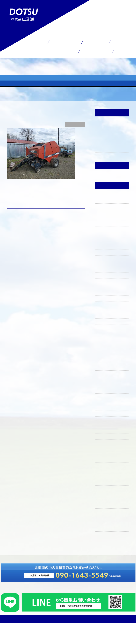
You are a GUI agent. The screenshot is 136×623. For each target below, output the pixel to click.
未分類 (99, 175)
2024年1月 (101, 321)
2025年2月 (102, 252)
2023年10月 (102, 338)
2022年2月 (102, 442)
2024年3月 (101, 309)
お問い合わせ (96, 50)
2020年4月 (102, 516)
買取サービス (65, 41)
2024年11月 (102, 269)
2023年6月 (101, 355)
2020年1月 (101, 522)
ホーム (36, 41)
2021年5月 (101, 482)
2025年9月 (102, 211)
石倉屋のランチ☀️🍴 (108, 149)
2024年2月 (101, 315)
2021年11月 (102, 453)
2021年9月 (101, 465)
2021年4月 (101, 488)
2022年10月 (102, 396)
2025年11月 (102, 200)
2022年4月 (102, 430)
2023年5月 (101, 361)
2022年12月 (102, 384)
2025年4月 (101, 240)
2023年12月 (102, 327)
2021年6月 (101, 476)
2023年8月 (101, 350)
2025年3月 (101, 246)
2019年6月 (101, 539)
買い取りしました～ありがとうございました (111, 135)
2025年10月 (102, 206)
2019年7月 (101, 534)
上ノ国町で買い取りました (111, 155)
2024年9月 (101, 281)
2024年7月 (101, 286)
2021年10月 (102, 459)
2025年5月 (102, 234)
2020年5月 (102, 511)
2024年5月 (101, 298)
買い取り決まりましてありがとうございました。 (111, 125)
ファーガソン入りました (110, 143)
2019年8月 (101, 528)
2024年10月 (102, 275)
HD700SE (15, 198)
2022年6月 (102, 419)
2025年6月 (102, 229)
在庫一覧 (96, 41)
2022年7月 (101, 413)
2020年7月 (102, 505)
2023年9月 (102, 344)
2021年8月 (101, 470)
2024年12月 (102, 263)
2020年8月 (102, 499)
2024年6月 (101, 292)
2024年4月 (101, 304)
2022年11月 (102, 390)
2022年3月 (102, 436)
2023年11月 (102, 332)
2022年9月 (102, 401)
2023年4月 (101, 367)
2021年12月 (102, 447)
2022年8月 (102, 407)
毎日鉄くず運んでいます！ (66, 203)
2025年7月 (101, 223)
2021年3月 (101, 493)
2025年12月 (102, 194)
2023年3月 (101, 373)
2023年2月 (102, 378)
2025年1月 (101, 258)
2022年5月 (102, 424)
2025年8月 (102, 217)
